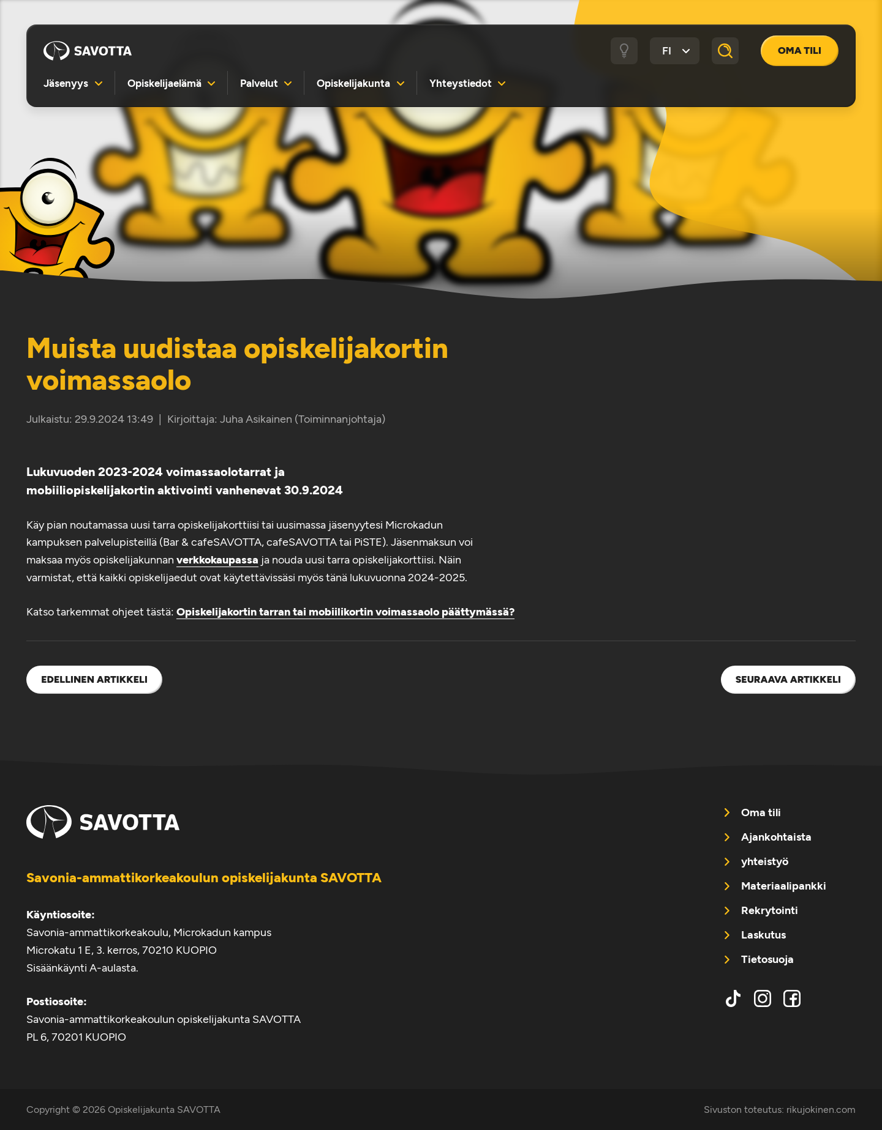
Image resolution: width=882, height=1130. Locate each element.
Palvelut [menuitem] (259, 83)
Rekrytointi (769, 910)
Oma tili (799, 50)
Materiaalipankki (783, 886)
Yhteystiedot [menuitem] (460, 83)
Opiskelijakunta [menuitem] (353, 83)
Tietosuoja (767, 959)
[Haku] (725, 50)
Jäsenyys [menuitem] (65, 83)
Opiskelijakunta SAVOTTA (87, 51)
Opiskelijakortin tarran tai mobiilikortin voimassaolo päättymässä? (345, 612)
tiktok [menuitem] (733, 998)
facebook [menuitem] (792, 998)
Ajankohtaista (776, 837)
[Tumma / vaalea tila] (624, 50)
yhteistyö (764, 861)
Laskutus (763, 935)
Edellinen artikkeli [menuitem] (94, 679)
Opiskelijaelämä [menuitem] (164, 83)
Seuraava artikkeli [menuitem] (788, 679)
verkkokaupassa (217, 560)
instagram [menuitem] (762, 998)
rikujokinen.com (821, 1109)
